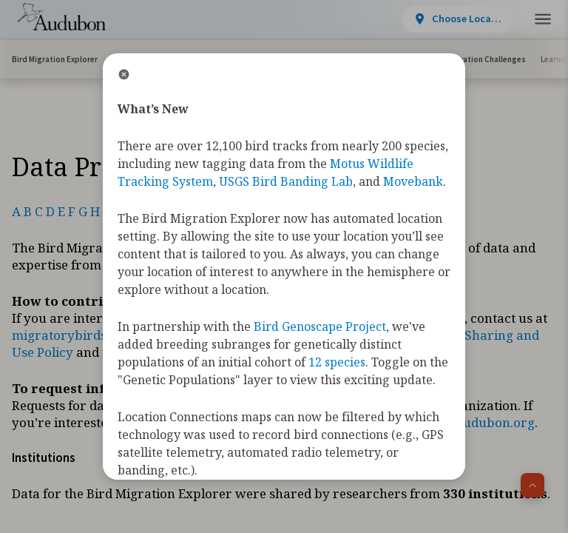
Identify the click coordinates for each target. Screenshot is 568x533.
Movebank (413, 181)
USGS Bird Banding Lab (286, 181)
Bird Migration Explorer (55, 59)
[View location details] (342, 19)
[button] (543, 19)
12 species (336, 362)
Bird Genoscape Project (320, 326)
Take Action (444, 17)
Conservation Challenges (479, 59)
